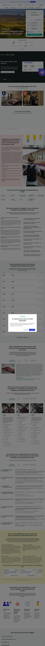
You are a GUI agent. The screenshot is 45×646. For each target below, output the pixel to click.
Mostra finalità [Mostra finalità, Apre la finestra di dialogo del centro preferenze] (25, 329)
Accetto (32, 329)
